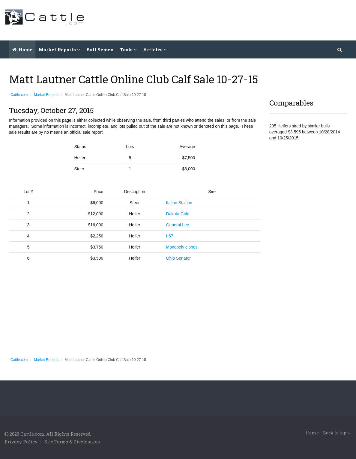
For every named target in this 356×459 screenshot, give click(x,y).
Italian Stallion (179, 202)
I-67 (169, 236)
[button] (340, 49)
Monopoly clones (182, 247)
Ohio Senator (178, 258)
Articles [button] (155, 49)
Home (22, 49)
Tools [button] (128, 49)
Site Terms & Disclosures (72, 442)
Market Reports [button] (59, 49)
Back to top (336, 433)
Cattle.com (19, 95)
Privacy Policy (20, 442)
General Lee (177, 224)
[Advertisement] (242, 19)
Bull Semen (100, 49)
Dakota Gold (178, 213)
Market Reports (46, 95)
